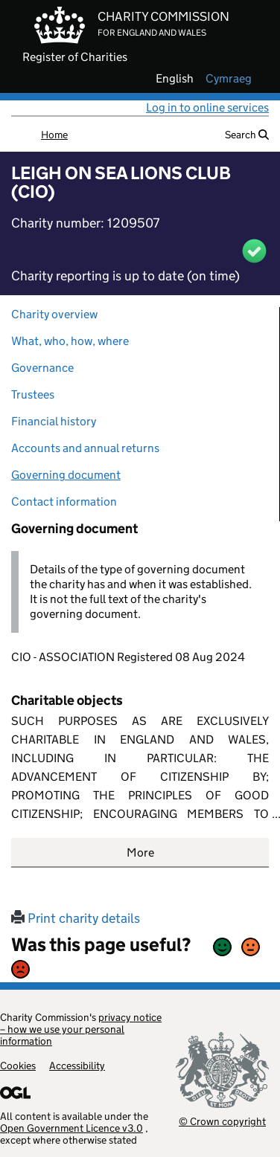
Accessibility (77, 1065)
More (140, 852)
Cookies (18, 1065)
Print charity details (75, 918)
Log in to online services (207, 107)
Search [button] (247, 134)
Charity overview (54, 314)
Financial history (53, 421)
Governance (42, 368)
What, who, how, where (70, 341)
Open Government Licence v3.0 (71, 1128)
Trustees (32, 394)
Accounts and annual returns (85, 448)
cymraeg (229, 79)
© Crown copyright (222, 1121)
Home (54, 134)
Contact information (64, 501)
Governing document (66, 475)
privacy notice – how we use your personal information (81, 1029)
